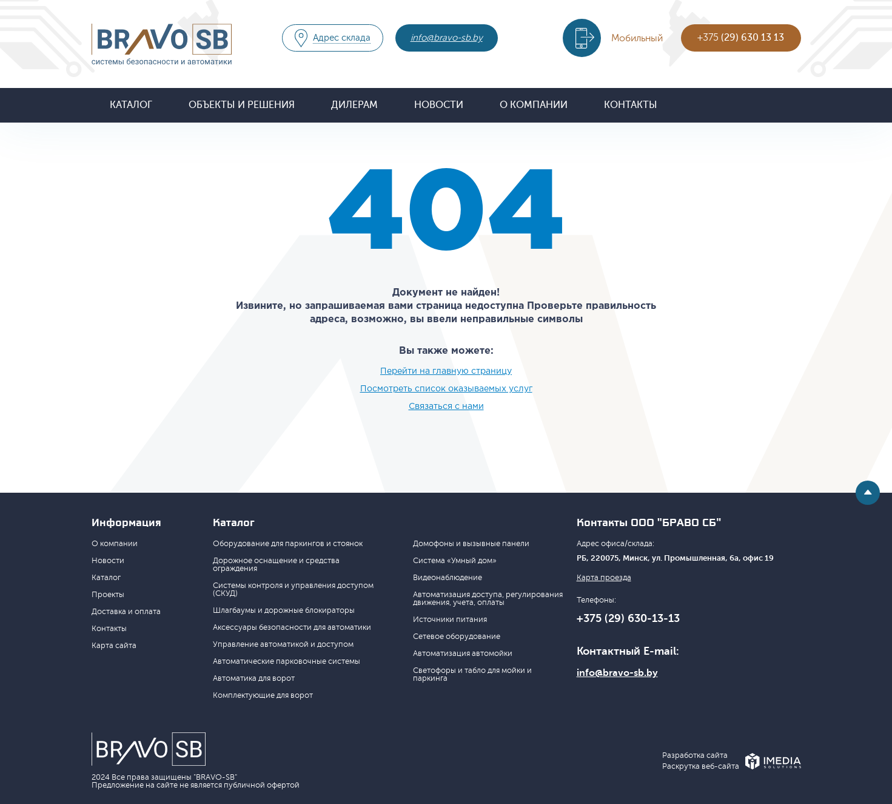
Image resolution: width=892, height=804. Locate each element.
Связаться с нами (446, 406)
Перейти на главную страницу (446, 371)
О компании (534, 105)
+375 (740, 37)
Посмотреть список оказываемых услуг (446, 389)
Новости (438, 105)
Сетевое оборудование (456, 636)
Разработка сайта (695, 756)
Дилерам (354, 105)
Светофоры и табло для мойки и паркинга (472, 674)
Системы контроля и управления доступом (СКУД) (293, 589)
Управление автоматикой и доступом (283, 644)
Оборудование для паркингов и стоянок (288, 543)
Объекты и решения (242, 105)
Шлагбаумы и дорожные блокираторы (284, 610)
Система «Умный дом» (455, 560)
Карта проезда (604, 578)
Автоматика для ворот (254, 678)
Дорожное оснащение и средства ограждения (276, 564)
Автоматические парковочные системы (286, 661)
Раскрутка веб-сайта (700, 767)
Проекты (108, 594)
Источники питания (450, 619)
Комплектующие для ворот (263, 695)
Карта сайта (114, 645)
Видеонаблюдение (447, 577)
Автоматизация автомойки (462, 653)
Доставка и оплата (126, 611)
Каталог (131, 105)
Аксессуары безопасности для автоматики (292, 627)
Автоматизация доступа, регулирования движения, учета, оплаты (488, 598)
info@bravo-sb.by (447, 38)
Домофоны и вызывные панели (471, 543)
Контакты (630, 105)
